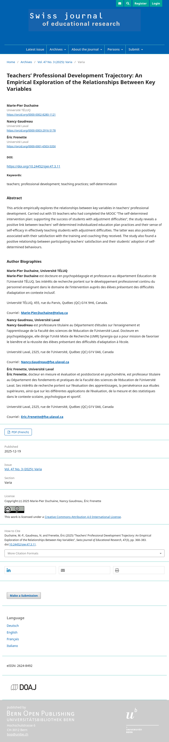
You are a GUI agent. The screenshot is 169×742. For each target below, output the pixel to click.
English (12, 632)
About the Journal (85, 49)
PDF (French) (20, 432)
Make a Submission (24, 596)
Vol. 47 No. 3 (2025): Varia (54, 62)
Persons (114, 49)
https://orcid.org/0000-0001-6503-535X (31, 146)
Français (13, 639)
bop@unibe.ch (17, 734)
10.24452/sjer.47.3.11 (22, 544)
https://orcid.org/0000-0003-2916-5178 (31, 130)
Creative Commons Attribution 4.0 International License (83, 517)
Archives (57, 49)
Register (141, 3)
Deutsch (13, 625)
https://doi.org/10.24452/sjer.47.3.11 (33, 166)
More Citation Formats (23, 553)
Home (11, 62)
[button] (30, 570)
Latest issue (35, 49)
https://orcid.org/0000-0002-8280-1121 (31, 115)
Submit (134, 49)
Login (156, 3)
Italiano (12, 646)
